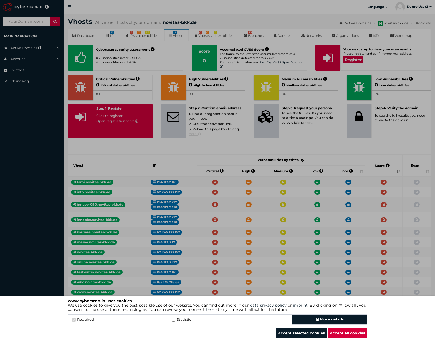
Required (83, 319)
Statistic (181, 319)
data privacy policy (268, 305)
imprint (300, 305)
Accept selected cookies (301, 333)
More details (330, 319)
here (210, 309)
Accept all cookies (347, 333)
